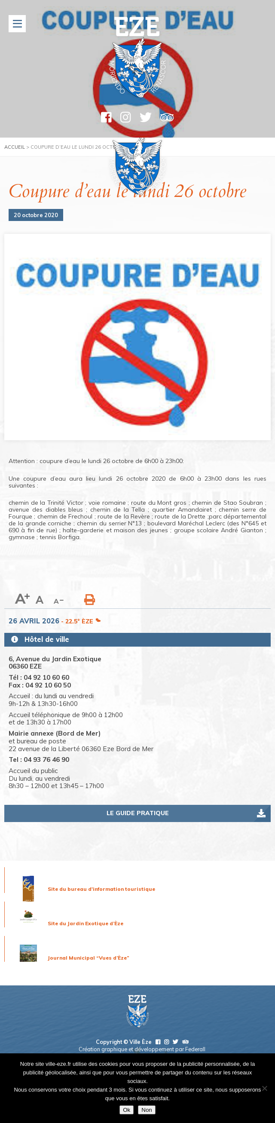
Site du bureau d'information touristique (101, 889)
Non (146, 1110)
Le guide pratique (138, 813)
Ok (126, 1110)
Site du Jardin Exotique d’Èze (85, 923)
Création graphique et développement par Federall (142, 1049)
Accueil (14, 147)
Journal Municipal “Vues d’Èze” (88, 957)
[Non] (264, 1088)
